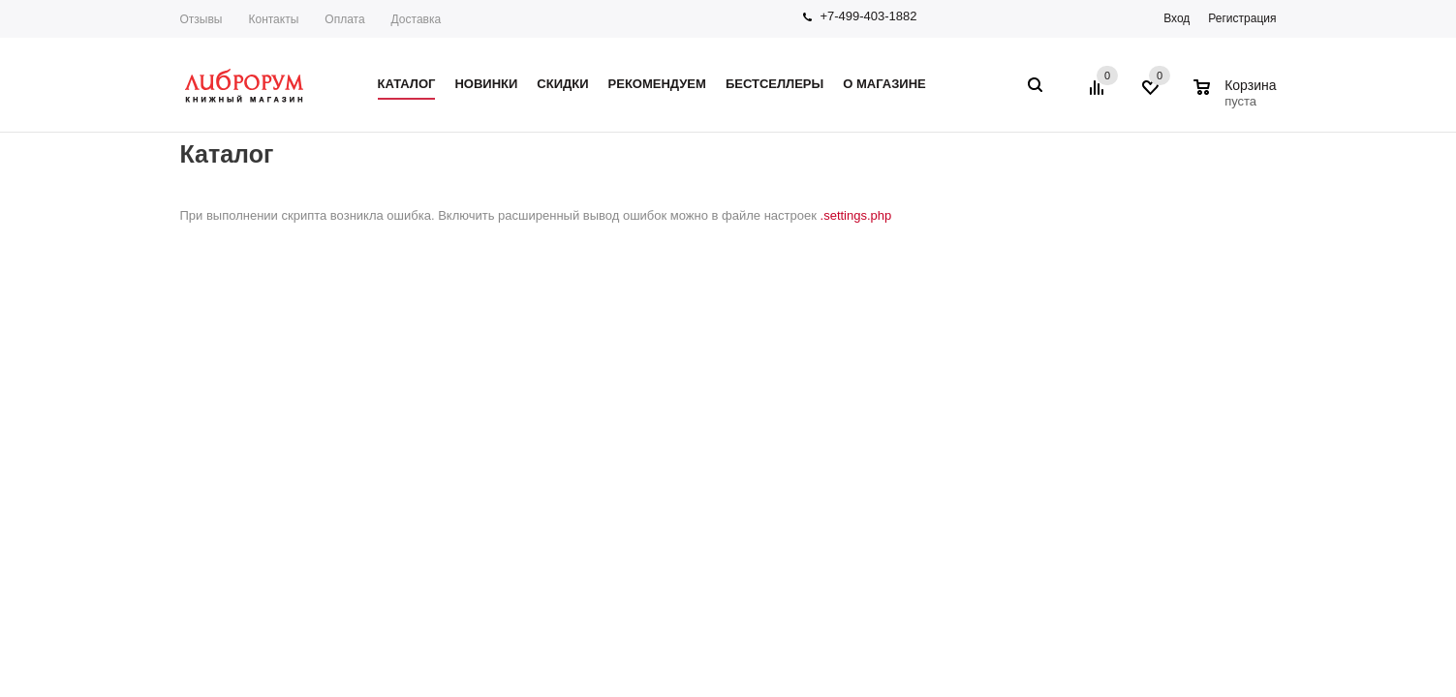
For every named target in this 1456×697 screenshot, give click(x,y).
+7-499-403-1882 (868, 16)
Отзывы (201, 19)
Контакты (273, 19)
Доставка (416, 19)
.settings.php (856, 215)
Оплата (344, 19)
